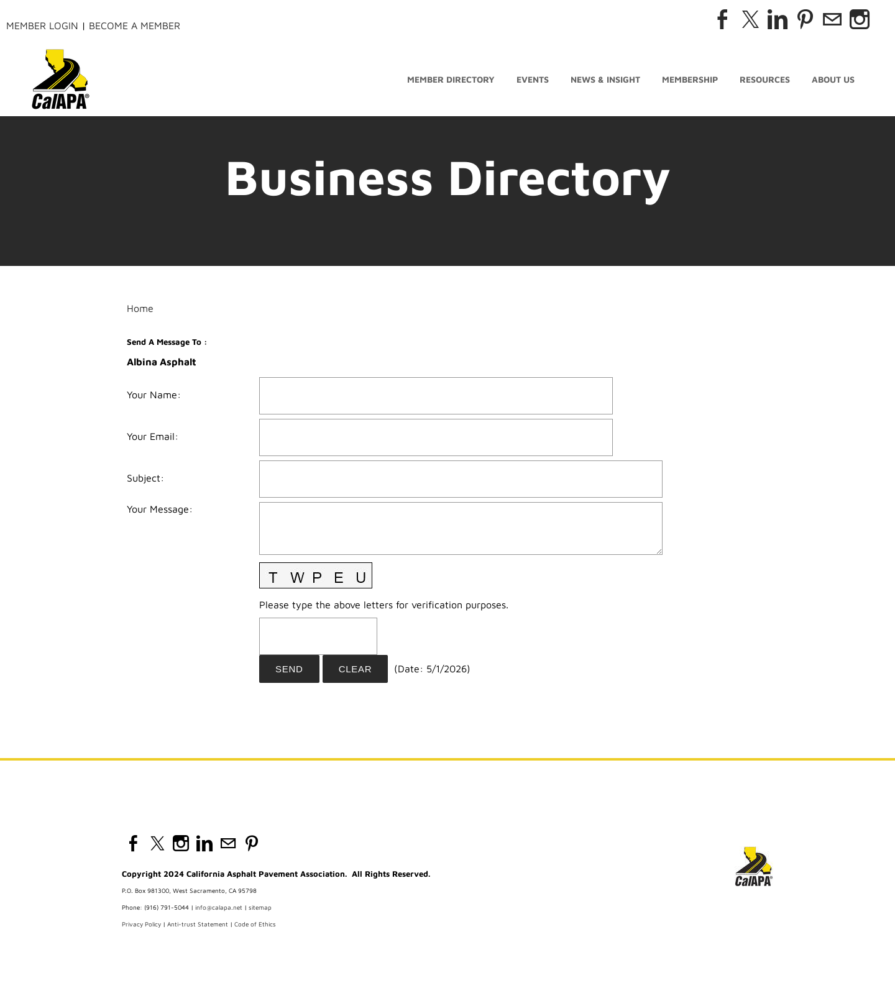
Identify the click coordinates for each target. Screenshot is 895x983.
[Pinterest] (805, 19)
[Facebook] (723, 19)
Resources (765, 79)
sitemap (260, 907)
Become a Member (134, 25)
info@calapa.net (218, 907)
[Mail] (832, 19)
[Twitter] (750, 19)
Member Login (42, 25)
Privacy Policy (141, 924)
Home (140, 308)
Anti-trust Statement (197, 924)
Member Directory (451, 79)
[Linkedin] (777, 19)
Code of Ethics (255, 924)
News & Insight (605, 79)
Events (532, 79)
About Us (833, 79)
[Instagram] (860, 19)
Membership (690, 79)
